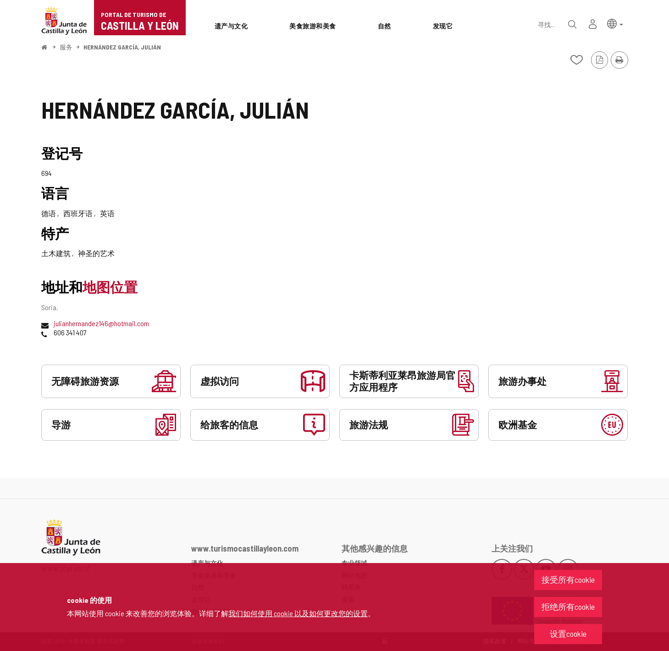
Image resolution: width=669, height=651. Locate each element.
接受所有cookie (568, 579)
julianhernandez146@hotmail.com (101, 323)
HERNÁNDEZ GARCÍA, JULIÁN (122, 47)
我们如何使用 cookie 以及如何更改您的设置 (298, 613)
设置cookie (568, 634)
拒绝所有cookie (568, 607)
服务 (66, 47)
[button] (615, 23)
